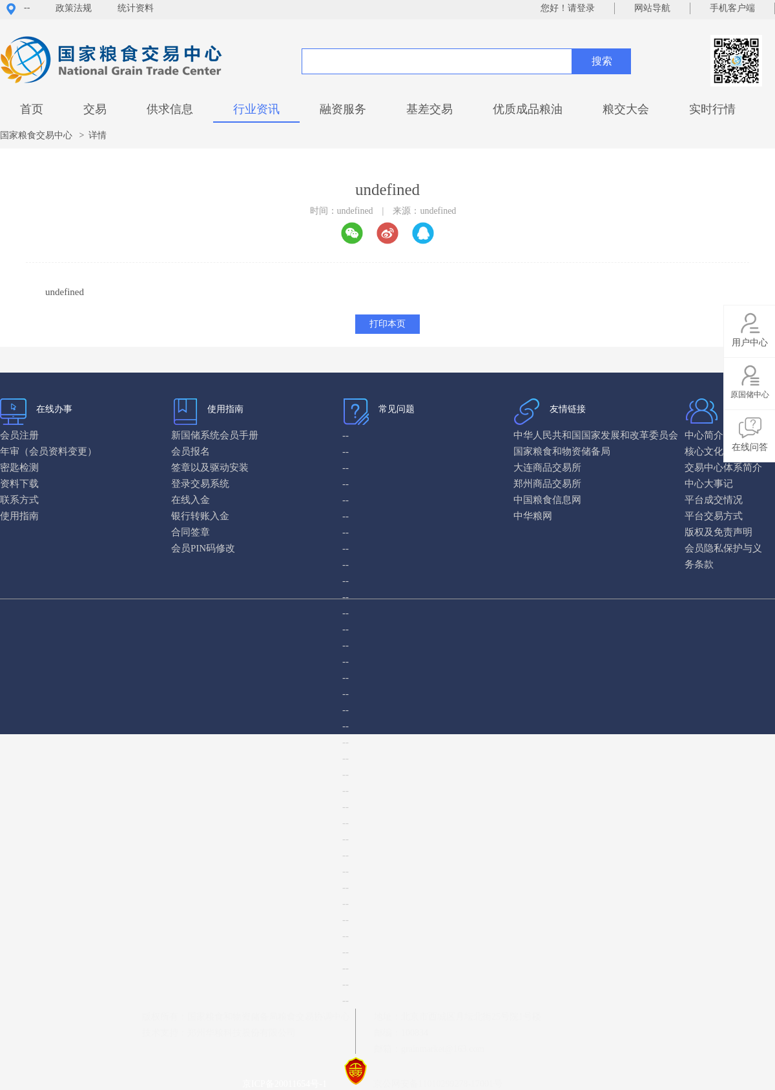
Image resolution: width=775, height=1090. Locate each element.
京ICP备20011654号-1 (286, 1084)
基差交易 (429, 109)
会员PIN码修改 (203, 548)
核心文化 (704, 451)
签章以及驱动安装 (210, 467)
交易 (95, 109)
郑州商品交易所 (547, 483)
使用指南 (225, 409)
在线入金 (190, 500)
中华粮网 (532, 516)
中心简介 (704, 435)
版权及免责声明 (718, 532)
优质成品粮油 (528, 109)
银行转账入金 (200, 516)
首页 (31, 109)
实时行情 (712, 109)
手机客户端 (732, 8)
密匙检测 (19, 467)
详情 (97, 135)
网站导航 (652, 8)
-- (27, 7)
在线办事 (54, 409)
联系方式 (19, 500)
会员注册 (19, 435)
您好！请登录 (568, 8)
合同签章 (190, 532)
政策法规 (74, 8)
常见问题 (396, 409)
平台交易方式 (714, 516)
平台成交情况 (714, 500)
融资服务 (343, 109)
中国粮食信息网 (547, 500)
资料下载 (19, 483)
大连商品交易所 (547, 467)
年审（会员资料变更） (48, 451)
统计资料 (136, 8)
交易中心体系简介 (723, 467)
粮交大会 (626, 109)
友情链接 (568, 409)
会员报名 (190, 451)
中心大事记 (709, 483)
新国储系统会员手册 (214, 435)
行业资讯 (256, 109)
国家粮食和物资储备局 (561, 451)
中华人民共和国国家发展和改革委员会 (595, 435)
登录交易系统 (200, 483)
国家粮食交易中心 (36, 135)
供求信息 (170, 109)
